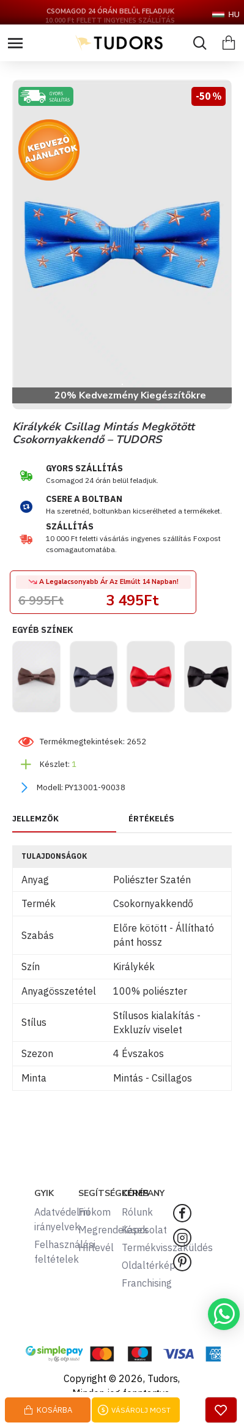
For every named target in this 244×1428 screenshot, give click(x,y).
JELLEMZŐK (35, 819)
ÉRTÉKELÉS (151, 819)
